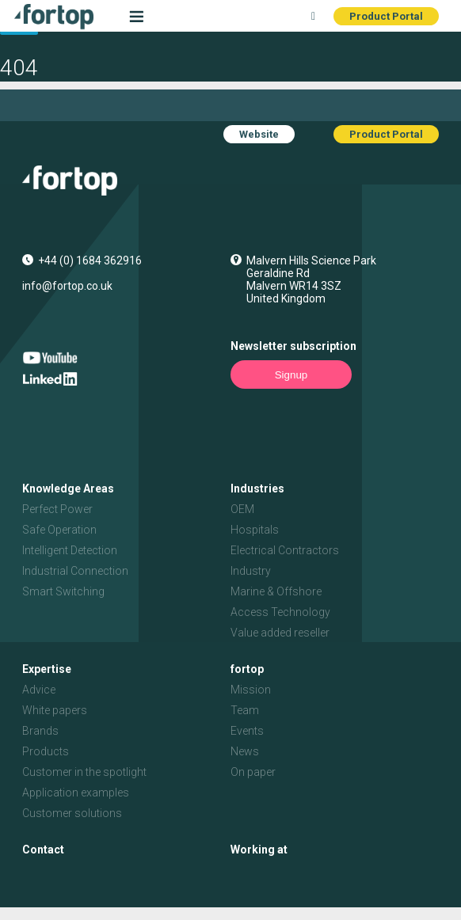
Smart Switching (63, 591)
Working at (259, 849)
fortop (247, 669)
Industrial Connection (75, 571)
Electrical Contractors (284, 550)
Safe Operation (59, 529)
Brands (40, 730)
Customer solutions (72, 813)
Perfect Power (57, 509)
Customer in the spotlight (84, 772)
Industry (250, 571)
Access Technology (280, 612)
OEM (242, 509)
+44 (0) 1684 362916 (90, 260)
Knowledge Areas (68, 488)
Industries (257, 488)
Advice (38, 689)
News (244, 751)
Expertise (46, 669)
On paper (253, 772)
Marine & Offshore (276, 591)
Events (247, 730)
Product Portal (386, 16)
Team (244, 710)
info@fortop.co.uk (67, 285)
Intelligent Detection (69, 550)
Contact (43, 849)
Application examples (75, 792)
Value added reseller (280, 632)
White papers (54, 710)
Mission (250, 689)
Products (45, 751)
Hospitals (254, 529)
